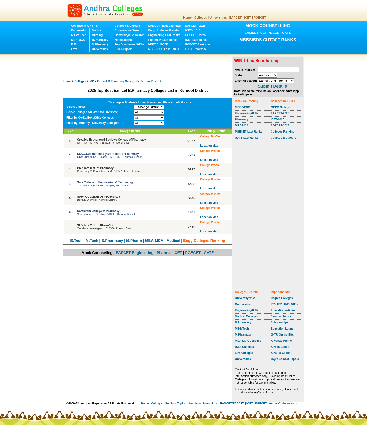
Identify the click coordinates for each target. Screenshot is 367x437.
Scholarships (279, 322)
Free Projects (123, 49)
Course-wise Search (128, 30)
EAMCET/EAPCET (232, 403)
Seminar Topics (281, 316)
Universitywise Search (129, 35)
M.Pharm (134, 241)
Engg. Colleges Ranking (164, 30)
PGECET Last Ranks (248, 131)
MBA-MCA (78, 39)
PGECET (260, 17)
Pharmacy (241, 119)
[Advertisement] (148, 66)
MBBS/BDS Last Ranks (163, 49)
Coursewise (243, 304)
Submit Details (272, 86)
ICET (247, 17)
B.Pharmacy (100, 39)
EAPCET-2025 (280, 113)
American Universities (203, 403)
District (150, 81)
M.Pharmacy (100, 44)
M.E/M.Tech (78, 35)
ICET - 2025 (192, 30)
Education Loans (282, 328)
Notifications (123, 39)
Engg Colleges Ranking (204, 241)
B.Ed (74, 44)
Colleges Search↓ (246, 292)
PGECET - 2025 (195, 35)
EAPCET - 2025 (195, 25)
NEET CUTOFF (158, 44)
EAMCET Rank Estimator (164, 25)
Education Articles (283, 310)
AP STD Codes (280, 353)
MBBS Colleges (281, 107)
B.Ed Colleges (244, 346)
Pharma (163, 253)
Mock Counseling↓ (247, 101)
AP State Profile (281, 340)
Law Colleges (244, 353)
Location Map (209, 145)
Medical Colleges (246, 316)
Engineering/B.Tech (248, 113)
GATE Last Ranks (246, 137)
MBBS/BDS (242, 107)
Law (74, 49)
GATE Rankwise (195, 49)
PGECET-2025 (280, 125)
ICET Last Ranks (196, 39)
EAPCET (235, 17)
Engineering (79, 30)
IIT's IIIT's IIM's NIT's (284, 304)
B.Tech (76, 241)
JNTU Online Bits (282, 334)
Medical (97, 30)
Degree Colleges (282, 298)
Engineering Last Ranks (164, 35)
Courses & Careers (127, 25)
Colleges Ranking (282, 131)
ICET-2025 (277, 119)
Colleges (200, 17)
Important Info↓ (281, 292)
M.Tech (92, 241)
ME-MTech (242, 328)
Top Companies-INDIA (129, 44)
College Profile (210, 136)
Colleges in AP (84, 81)
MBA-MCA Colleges (248, 340)
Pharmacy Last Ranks (162, 39)
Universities (218, 17)
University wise (245, 298)
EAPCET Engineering (135, 253)
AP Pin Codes (280, 346)
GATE (209, 253)
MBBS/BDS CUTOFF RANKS (267, 39)
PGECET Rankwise (197, 44)
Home (187, 17)
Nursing (97, 35)
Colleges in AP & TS (84, 25)
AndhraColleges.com (283, 403)
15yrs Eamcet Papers (285, 359)
